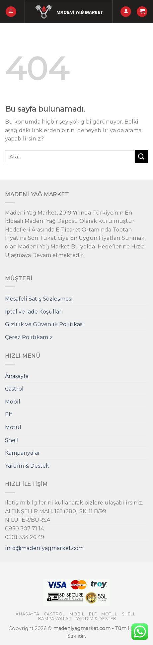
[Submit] (141, 156)
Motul (13, 427)
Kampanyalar (22, 453)
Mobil (12, 402)
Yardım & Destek (27, 466)
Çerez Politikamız (29, 337)
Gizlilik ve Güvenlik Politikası (44, 324)
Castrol (14, 389)
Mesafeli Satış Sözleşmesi (39, 299)
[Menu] (11, 11)
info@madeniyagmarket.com (44, 548)
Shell (12, 440)
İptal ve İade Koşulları (34, 312)
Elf (8, 414)
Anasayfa (17, 376)
